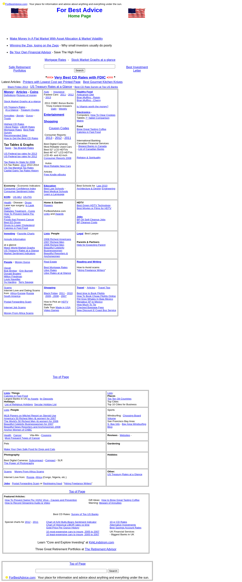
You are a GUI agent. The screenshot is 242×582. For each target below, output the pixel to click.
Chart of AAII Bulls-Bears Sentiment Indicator (71, 522)
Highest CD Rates (14, 124)
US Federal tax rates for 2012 (20, 156)
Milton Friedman (13, 276)
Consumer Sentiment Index (19, 191)
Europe (21, 293)
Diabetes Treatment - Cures (19, 211)
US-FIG (27, 197)
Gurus (29, 115)
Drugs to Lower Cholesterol (19, 225)
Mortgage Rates (55, 59)
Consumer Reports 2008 (57, 158)
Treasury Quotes (30, 109)
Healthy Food (85, 91)
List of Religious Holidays (19, 404)
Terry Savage (26, 282)
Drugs (28, 202)
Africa (13, 293)
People (8, 262)
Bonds (20, 115)
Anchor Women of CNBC (18, 429)
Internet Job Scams (15, 307)
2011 (63, 94)
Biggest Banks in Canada (92, 146)
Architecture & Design (89, 188)
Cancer (17, 435)
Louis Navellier (12, 279)
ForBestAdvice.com (16, 4)
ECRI (7, 197)
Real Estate (50, 261)
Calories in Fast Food (89, 132)
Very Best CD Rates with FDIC (80, 77)
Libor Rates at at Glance (57, 273)
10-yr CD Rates (118, 522)
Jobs (80, 216)
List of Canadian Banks (91, 149)
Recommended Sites (15, 135)
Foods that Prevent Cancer (19, 219)
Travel (80, 287)
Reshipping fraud (52, 483)
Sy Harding (10, 282)
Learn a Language (54, 194)
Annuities (9, 115)
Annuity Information (15, 239)
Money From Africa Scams (18, 313)
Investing (9, 233)
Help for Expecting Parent (91, 244)
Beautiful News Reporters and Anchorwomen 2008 (32, 426)
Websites (125, 435)
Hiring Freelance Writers (91, 270)
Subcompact (36, 460)
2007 (64, 296)
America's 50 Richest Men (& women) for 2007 (30, 418)
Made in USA (63, 307)
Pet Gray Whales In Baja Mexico (95, 299)
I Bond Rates (11, 127)
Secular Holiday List (45, 404)
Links (47, 213)
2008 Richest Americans (57, 239)
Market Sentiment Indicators (19, 253)
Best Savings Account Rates (125, 527)
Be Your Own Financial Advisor (30, 52)
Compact (50, 460)
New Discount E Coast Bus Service (96, 310)
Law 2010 (101, 185)
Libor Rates (50, 270)
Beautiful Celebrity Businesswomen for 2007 (29, 424)
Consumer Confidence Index (20, 188)
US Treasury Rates (14, 107)
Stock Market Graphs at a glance (93, 59)
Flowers (48, 205)
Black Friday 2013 (18, 86)
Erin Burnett (26, 270)
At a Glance (12, 109)
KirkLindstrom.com (101, 542)
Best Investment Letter (137, 69)
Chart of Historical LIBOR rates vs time (67, 524)
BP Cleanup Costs (87, 222)
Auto (46, 91)
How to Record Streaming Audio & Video (27, 502)
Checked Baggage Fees (90, 307)
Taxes (8, 147)
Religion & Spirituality (89, 157)
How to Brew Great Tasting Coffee (121, 500)
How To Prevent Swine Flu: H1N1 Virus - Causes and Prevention (41, 500)
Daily (54, 108)
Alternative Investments (123, 524)
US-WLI (17, 197)
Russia (30, 293)
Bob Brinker (10, 270)
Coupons (46, 435)
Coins (34, 92)
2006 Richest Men (54, 244)
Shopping (51, 121)
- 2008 (55, 296)
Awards (59, 213)
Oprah (7, 268)
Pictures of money (26, 95)
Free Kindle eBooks (55, 174)
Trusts (7, 118)
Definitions (10, 95)
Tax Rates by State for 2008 (19, 162)
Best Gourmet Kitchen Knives (103, 82)
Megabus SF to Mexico (89, 301)
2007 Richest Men (54, 242)
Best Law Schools (54, 188)
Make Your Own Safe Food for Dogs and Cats (29, 449)
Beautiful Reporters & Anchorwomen (56, 255)
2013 (48, 97)
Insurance (58, 91)
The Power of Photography (19, 463)
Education (50, 185)
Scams (8, 471)
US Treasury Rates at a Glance (51, 86)
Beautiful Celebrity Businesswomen (54, 249)
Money (9, 92)
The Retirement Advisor (100, 549)
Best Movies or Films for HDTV (94, 208)
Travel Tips (104, 287)
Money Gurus (22, 262)
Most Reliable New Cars (57, 166)
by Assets (33, 398)
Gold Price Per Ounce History (62, 527)
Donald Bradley (12, 273)
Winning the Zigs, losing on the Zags (34, 45)
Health (7, 202)
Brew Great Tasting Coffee (91, 129)
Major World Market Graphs (19, 247)
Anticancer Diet (85, 94)
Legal (80, 233)
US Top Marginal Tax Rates (19, 167)
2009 (48, 296)
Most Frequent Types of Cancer (22, 438)
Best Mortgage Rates (55, 267)
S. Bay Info (113, 424)
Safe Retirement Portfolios (20, 69)
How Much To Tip (86, 304)
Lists (47, 233)
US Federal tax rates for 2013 (20, 153)
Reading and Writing (89, 261)
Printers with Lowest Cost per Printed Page (52, 82)
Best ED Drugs (12, 222)
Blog (109, 426)
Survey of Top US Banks (85, 514)
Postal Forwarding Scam (17, 301)
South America (12, 296)
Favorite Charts (25, 233)
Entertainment (54, 114)
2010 (70, 293)
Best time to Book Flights (91, 293)
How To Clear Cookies (103, 115)
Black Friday (51, 293)
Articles (21, 92)
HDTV (64, 301)
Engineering (108, 188)
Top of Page (61, 377)
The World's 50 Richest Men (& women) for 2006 (31, 421)
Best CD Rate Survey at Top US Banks (96, 86)
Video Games (51, 310)
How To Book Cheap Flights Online (96, 296)
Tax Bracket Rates (23, 147)
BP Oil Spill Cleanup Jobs (91, 219)
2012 (23, 165)
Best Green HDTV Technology (93, 205)
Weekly (63, 108)
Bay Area (127, 424)
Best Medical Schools (56, 191)
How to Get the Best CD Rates (21, 138)
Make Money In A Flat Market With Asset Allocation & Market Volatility (56, 38)
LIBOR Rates (27, 127)
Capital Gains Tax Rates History (21, 170)
